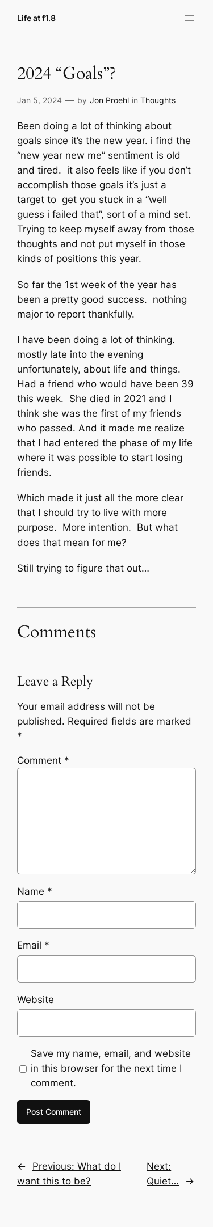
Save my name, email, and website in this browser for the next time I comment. (111, 1068)
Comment (43, 760)
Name (34, 891)
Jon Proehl (109, 100)
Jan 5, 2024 (39, 100)
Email (33, 945)
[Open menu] (189, 18)
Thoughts (158, 100)
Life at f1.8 (36, 18)
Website (35, 999)
